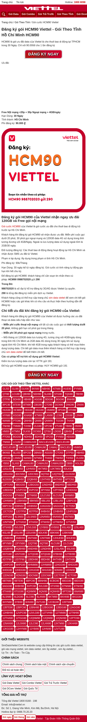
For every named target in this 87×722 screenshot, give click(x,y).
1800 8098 (79, 2)
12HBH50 (58, 511)
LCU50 (17, 442)
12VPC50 (21, 490)
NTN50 (38, 458)
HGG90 (39, 410)
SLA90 (47, 394)
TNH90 (6, 426)
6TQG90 (45, 554)
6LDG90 (18, 596)
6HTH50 (58, 479)
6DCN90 (33, 575)
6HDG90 (7, 570)
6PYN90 (7, 543)
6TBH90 (57, 554)
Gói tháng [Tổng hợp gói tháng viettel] (19, 717)
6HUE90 (71, 538)
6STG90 (7, 554)
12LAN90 (46, 623)
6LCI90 (30, 596)
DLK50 (26, 431)
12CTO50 (8, 511)
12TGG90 (21, 618)
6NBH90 (20, 538)
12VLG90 (34, 612)
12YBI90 (34, 629)
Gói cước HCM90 (11, 226)
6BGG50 (20, 484)
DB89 (69, 463)
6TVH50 (7, 527)
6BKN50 (34, 500)
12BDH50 (8, 490)
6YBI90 (19, 602)
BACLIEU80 (9, 447)
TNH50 (59, 458)
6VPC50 (33, 490)
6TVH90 (54, 586)
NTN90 (57, 388)
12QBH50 (32, 479)
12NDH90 (45, 548)
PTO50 (6, 436)
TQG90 (69, 394)
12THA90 (8, 618)
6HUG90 (47, 570)
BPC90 (6, 404)
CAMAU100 (29, 442)
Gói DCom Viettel (11, 688)
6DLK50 (68, 468)
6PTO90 (67, 591)
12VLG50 (31, 527)
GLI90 (15, 388)
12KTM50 (55, 468)
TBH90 (79, 394)
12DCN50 (33, 474)
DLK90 (25, 388)
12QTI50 (57, 474)
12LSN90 (21, 623)
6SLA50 (66, 527)
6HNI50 (19, 468)
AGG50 (49, 452)
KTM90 (39, 415)
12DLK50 (8, 474)
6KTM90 (52, 596)
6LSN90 (7, 596)
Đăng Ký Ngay (43, 54)
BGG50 (17, 436)
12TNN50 (32, 495)
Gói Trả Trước (46, 14)
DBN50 (38, 452)
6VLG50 (18, 527)
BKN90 (35, 388)
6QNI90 (43, 591)
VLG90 (38, 426)
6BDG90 (79, 580)
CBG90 (38, 404)
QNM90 (48, 420)
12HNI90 (46, 629)
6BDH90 (45, 559)
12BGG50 (33, 484)
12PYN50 (58, 490)
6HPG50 (7, 516)
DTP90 (6, 399)
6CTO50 (70, 506)
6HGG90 (73, 564)
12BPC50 (71, 500)
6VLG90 (43, 586)
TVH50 (69, 458)
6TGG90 (19, 591)
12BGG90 (47, 607)
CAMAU (53, 447)
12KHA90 (72, 623)
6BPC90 (30, 580)
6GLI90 (6, 532)
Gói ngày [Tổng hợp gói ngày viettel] (7, 717)
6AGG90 (7, 586)
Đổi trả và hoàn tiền (13, 670)
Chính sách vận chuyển (61, 664)
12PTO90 (74, 618)
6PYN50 (45, 490)
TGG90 (60, 420)
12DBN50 (31, 506)
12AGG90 (74, 607)
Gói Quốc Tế (31, 688)
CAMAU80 (28, 463)
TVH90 (27, 426)
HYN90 (6, 415)
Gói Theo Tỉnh (65, 14)
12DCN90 (46, 575)
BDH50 (39, 436)
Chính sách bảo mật (35, 664)
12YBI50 (43, 527)
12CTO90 (59, 575)
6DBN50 (19, 506)
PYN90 (78, 388)
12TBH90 (70, 554)
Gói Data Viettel (10, 683)
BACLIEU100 (46, 442)
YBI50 (6, 463)
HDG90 (29, 410)
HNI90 (78, 426)
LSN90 (79, 415)
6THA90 (7, 591)
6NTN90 (32, 538)
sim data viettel (57, 297)
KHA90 (28, 415)
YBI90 (68, 426)
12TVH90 (47, 612)
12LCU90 (68, 543)
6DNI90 (58, 570)
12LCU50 (45, 495)
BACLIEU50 (25, 447)
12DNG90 (8, 575)
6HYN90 (7, 602)
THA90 (70, 420)
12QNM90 (34, 618)
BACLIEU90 (63, 442)
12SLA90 (59, 548)
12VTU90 (59, 629)
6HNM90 (33, 564)
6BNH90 (42, 580)
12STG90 (19, 554)
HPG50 (6, 458)
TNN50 (6, 442)
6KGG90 (77, 596)
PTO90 (17, 420)
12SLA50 (79, 527)
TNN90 (17, 426)
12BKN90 (67, 532)
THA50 (48, 458)
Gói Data (14, 14)
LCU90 (16, 394)
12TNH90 (74, 612)
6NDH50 (59, 484)
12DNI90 (70, 570)
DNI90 (80, 404)
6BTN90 (7, 580)
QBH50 (68, 431)
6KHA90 (65, 596)
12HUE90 (58, 538)
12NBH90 (8, 538)
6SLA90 (71, 548)
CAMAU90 (40, 447)
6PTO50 (69, 479)
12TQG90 (33, 554)
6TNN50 (19, 495)
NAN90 (6, 420)
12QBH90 (8, 548)
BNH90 (71, 399)
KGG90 (17, 415)
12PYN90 (19, 543)
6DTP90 (7, 559)
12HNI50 (30, 468)
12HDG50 (71, 490)
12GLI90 (18, 532)
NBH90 (46, 388)
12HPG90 (8, 564)
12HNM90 (46, 564)
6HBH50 (45, 511)
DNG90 (70, 404)
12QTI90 (32, 543)
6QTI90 (44, 543)
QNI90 (38, 420)
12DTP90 (19, 559)
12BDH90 (32, 559)
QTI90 (6, 394)
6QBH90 (20, 548)
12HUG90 (33, 570)
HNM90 (51, 410)
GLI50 (6, 388)
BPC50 (27, 452)
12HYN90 (21, 629)
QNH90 (28, 420)
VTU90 (59, 426)
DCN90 (59, 404)
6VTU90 (41, 602)
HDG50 (70, 436)
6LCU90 (55, 543)
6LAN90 (41, 596)
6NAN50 (57, 516)
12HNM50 (8, 500)
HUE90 (67, 388)
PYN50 (60, 436)
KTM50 (16, 431)
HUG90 (7, 410)
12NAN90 (8, 623)
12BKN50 (21, 500)
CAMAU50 (42, 463)
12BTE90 (8, 607)
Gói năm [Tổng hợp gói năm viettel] (30, 717)
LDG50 (57, 431)
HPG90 (62, 410)
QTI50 (47, 431)
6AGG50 (58, 506)
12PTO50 (8, 484)
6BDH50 (72, 484)
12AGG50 (45, 506)
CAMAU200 (57, 463)
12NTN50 (8, 522)
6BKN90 (54, 532)
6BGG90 (66, 580)
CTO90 (48, 404)
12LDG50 (69, 474)
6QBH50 (19, 479)
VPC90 (48, 426)
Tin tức (20, 2)
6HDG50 (7, 495)
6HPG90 (20, 564)
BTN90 (27, 404)
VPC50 (49, 436)
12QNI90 (48, 618)
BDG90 (49, 399)
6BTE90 (18, 580)
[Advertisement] (43, 87)
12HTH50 (45, 479)
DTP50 (70, 452)
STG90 (58, 394)
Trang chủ (7, 2)
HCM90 (18, 410)
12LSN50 (31, 516)
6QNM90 (31, 591)
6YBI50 (55, 527)
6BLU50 (45, 500)
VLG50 (80, 458)
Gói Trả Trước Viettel (55, 683)
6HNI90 (29, 602)
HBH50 (80, 452)
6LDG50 (7, 479)
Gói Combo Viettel (32, 683)
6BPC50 (7, 506)
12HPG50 (71, 511)
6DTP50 (33, 511)
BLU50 (17, 452)
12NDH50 (47, 484)
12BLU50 (58, 500)
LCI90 (59, 415)
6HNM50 (69, 495)
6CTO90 (72, 575)
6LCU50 (57, 495)
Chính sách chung (12, 664)
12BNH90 (34, 607)
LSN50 (17, 458)
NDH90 (37, 394)
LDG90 (69, 415)
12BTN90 (67, 602)
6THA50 (33, 522)
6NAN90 (79, 591)
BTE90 (17, 404)
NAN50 (27, 458)
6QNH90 (55, 591)
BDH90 (17, 399)
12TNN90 (60, 612)
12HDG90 (20, 570)
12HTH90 (70, 559)
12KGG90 (8, 629)
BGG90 (60, 399)
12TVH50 (71, 522)
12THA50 (21, 522)
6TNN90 (66, 586)
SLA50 (15, 463)
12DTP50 (21, 511)
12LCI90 (33, 623)
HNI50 (6, 431)
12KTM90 (59, 623)
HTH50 (79, 431)
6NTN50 (69, 516)
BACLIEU (65, 447)
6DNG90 (21, 575)
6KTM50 (42, 468)
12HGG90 (59, 564)
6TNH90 (78, 586)
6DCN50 (20, 474)
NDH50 (28, 436)
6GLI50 (79, 463)
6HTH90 (57, 559)
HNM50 (78, 447)
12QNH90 (61, 618)
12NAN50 (44, 516)
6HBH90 (19, 586)
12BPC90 (21, 607)
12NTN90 (45, 538)
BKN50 (6, 452)
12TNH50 (57, 522)
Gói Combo (28, 14)
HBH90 (27, 399)
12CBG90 (53, 602)
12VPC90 (21, 612)
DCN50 (37, 431)
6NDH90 (33, 548)
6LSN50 (19, 516)
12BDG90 (61, 607)
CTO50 (59, 452)
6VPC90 (31, 586)
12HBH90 (8, 612)
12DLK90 (31, 532)
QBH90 (26, 394)
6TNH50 (45, 522)
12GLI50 (7, 468)
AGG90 (38, 399)
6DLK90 (42, 532)
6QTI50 (45, 474)
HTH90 (72, 410)
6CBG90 (54, 580)
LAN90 (49, 415)
